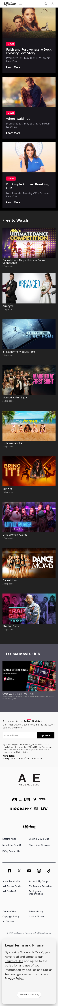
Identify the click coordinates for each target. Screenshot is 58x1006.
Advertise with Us (11, 881)
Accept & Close (29, 994)
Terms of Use (23, 758)
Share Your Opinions (39, 845)
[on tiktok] (49, 871)
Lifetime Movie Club (39, 838)
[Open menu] (20, 4)
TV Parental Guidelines (40, 886)
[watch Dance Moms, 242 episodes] (29, 569)
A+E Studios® (9, 891)
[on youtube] (29, 871)
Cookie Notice (36, 916)
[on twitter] (19, 871)
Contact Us (37, 758)
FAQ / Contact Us (11, 851)
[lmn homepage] (27, 801)
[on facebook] (9, 871)
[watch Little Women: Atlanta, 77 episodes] (29, 523)
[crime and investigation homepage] (36, 810)
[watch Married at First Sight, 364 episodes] (29, 386)
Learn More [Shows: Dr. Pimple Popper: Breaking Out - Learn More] (13, 202)
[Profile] (52, 3)
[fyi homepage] (35, 801)
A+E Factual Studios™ (13, 886)
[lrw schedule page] (44, 810)
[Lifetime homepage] (29, 827)
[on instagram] (39, 871)
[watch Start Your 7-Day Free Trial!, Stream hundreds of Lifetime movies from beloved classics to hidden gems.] (29, 683)
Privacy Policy (9, 758)
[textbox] (20, 735)
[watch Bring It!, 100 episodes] (29, 478)
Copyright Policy (10, 916)
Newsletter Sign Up (12, 845)
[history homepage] (20, 801)
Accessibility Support (39, 881)
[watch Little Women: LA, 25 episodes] (29, 432)
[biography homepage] (21, 810)
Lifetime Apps (9, 838)
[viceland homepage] (42, 801)
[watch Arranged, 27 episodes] (29, 295)
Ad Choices (8, 921)
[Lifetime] (10, 4)
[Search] (45, 3)
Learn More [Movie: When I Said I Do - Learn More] (13, 133)
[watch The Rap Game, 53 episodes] (29, 615)
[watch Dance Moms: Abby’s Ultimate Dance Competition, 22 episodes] (29, 249)
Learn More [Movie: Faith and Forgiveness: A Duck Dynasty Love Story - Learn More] (13, 67)
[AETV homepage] (14, 801)
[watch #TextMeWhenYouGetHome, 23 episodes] (29, 340)
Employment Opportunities (36, 892)
